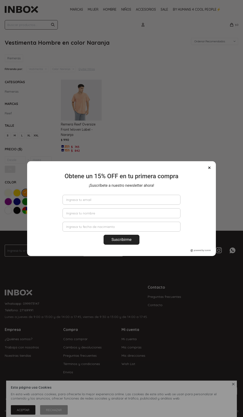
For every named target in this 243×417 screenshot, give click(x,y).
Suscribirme (121, 239)
